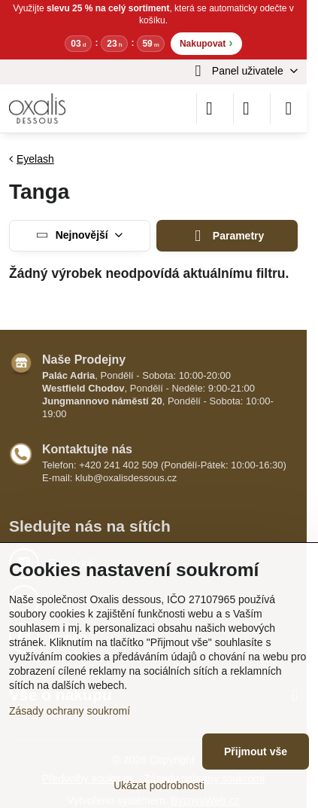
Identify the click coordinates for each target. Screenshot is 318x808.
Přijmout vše (255, 751)
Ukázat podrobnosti (159, 785)
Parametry (227, 236)
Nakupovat (206, 42)
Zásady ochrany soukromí (69, 711)
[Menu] (289, 108)
